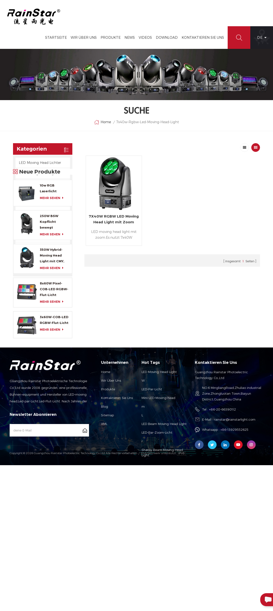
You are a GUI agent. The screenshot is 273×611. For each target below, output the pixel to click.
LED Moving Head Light (159, 493)
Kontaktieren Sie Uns (203, 37)
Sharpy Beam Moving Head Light (162, 574)
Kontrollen (27, 247)
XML (104, 545)
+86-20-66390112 (222, 531)
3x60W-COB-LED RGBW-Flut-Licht (54, 435)
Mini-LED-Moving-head (158, 519)
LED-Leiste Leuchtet (36, 215)
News (129, 37)
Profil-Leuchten (31, 237)
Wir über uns (111, 502)
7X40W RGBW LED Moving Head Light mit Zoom (113, 219)
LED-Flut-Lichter (32, 184)
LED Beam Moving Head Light (164, 545)
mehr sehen (53, 313)
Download (167, 37)
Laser (23, 258)
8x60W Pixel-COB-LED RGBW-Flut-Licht (54, 404)
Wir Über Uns (84, 37)
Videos (145, 37)
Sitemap (107, 537)
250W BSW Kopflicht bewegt (49, 336)
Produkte (111, 37)
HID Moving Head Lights (39, 173)
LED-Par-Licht (152, 511)
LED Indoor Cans (33, 268)
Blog (104, 528)
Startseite (56, 37)
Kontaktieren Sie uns (117, 519)
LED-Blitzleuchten (34, 194)
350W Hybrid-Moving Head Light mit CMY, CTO (52, 371)
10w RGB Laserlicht (48, 303)
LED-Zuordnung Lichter (38, 226)
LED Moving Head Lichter (40, 163)
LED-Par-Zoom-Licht (157, 554)
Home (102, 122)
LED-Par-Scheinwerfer (37, 205)
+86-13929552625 (234, 551)
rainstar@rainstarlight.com (234, 541)
